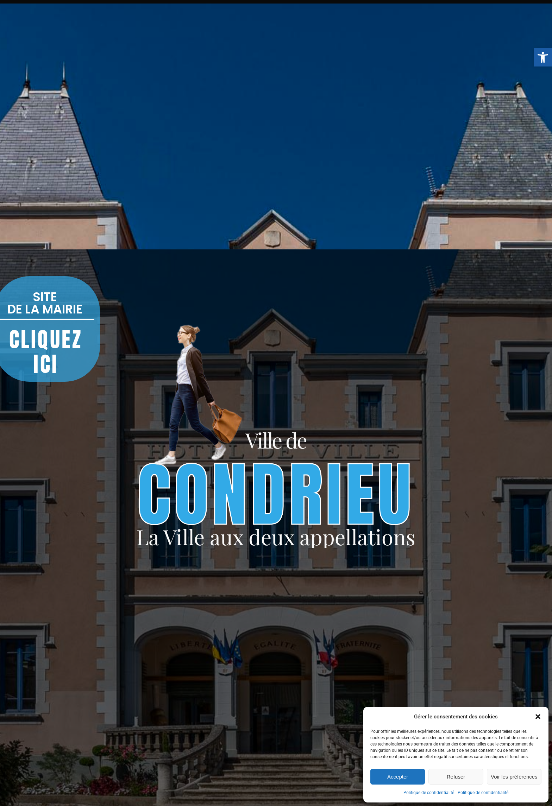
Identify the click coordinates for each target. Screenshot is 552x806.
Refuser (456, 777)
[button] (543, 57)
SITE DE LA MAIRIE (44, 303)
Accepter (397, 777)
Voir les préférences (514, 777)
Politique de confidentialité (428, 792)
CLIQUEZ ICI (46, 351)
